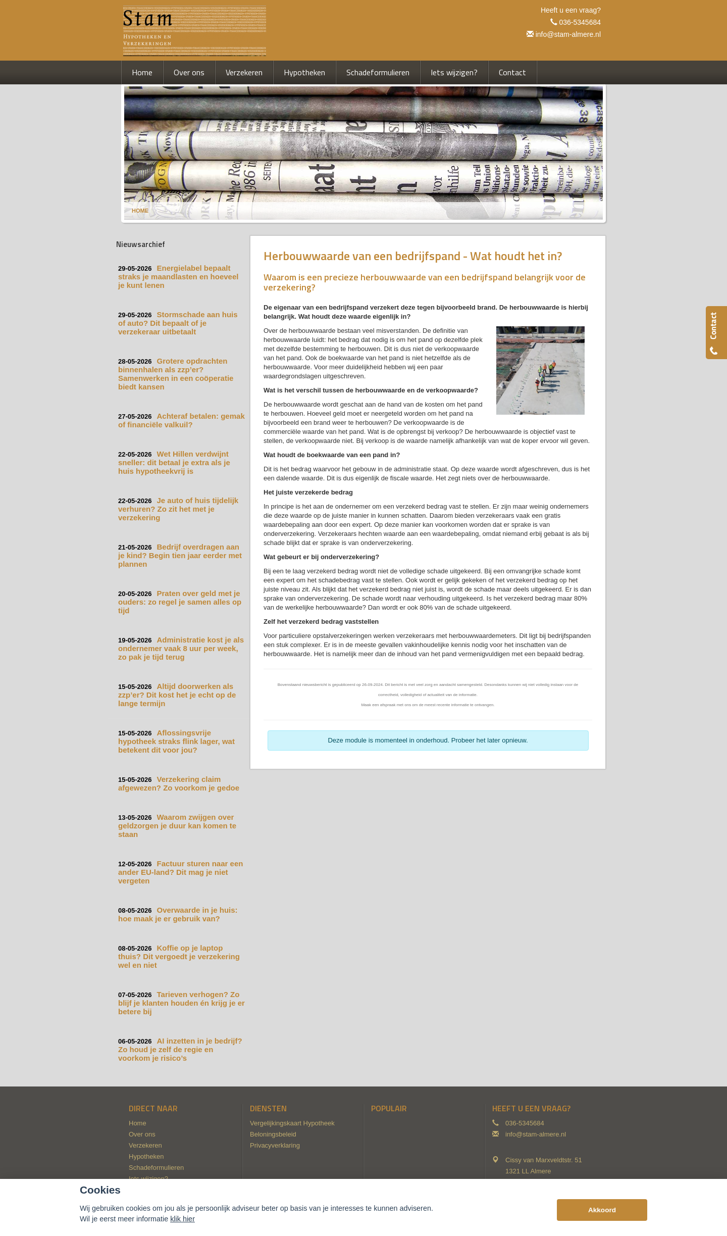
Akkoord (602, 1210)
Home (140, 211)
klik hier (182, 1219)
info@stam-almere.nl (568, 34)
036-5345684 (580, 22)
